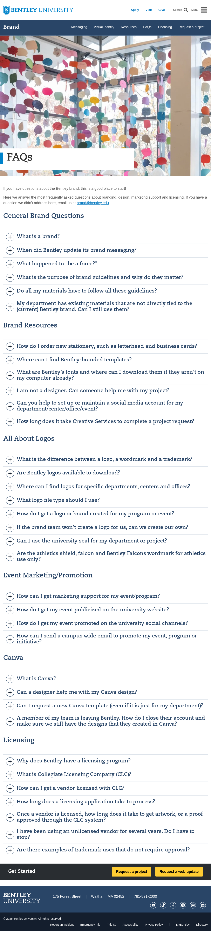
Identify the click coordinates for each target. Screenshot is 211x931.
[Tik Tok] (163, 905)
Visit (149, 10)
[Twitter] (183, 905)
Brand (11, 27)
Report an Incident (62, 924)
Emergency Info (90, 924)
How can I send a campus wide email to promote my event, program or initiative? (101, 639)
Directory (202, 924)
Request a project (191, 27)
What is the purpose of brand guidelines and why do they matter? (95, 278)
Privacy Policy (154, 924)
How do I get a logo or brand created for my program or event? (90, 514)
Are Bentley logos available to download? (63, 473)
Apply (135, 10)
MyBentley (183, 924)
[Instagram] (193, 905)
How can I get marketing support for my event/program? (83, 596)
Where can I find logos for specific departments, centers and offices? (98, 487)
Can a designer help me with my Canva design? (71, 692)
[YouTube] (153, 905)
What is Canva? (31, 679)
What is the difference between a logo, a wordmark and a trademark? (99, 460)
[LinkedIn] (203, 905)
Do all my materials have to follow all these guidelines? (81, 291)
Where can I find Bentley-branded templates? (69, 360)
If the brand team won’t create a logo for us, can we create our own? (97, 528)
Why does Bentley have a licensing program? (68, 761)
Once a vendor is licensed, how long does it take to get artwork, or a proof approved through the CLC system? (104, 817)
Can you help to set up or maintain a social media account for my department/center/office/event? (94, 406)
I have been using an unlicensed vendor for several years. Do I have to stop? (100, 834)
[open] (10, 237)
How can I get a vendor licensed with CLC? (65, 788)
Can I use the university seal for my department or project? (86, 541)
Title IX (111, 924)
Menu (194, 10)
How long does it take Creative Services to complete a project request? (100, 422)
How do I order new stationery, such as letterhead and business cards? (101, 346)
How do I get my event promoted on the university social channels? (97, 624)
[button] (186, 10)
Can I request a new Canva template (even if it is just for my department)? (105, 706)
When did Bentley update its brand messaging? (71, 250)
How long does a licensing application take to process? (80, 802)
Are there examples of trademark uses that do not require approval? (98, 850)
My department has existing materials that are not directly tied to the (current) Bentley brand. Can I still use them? (99, 306)
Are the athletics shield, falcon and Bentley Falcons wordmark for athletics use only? (106, 556)
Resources (128, 27)
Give (161, 10)
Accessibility (130, 924)
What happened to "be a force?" (52, 264)
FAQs (147, 27)
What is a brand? (33, 237)
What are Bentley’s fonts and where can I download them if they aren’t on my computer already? (105, 375)
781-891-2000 (145, 896)
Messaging (79, 27)
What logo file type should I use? (53, 500)
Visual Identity (104, 27)
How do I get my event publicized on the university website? (87, 610)
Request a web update (179, 872)
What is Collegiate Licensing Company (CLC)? (69, 775)
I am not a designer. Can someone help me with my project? (88, 391)
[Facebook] (173, 905)
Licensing (165, 27)
